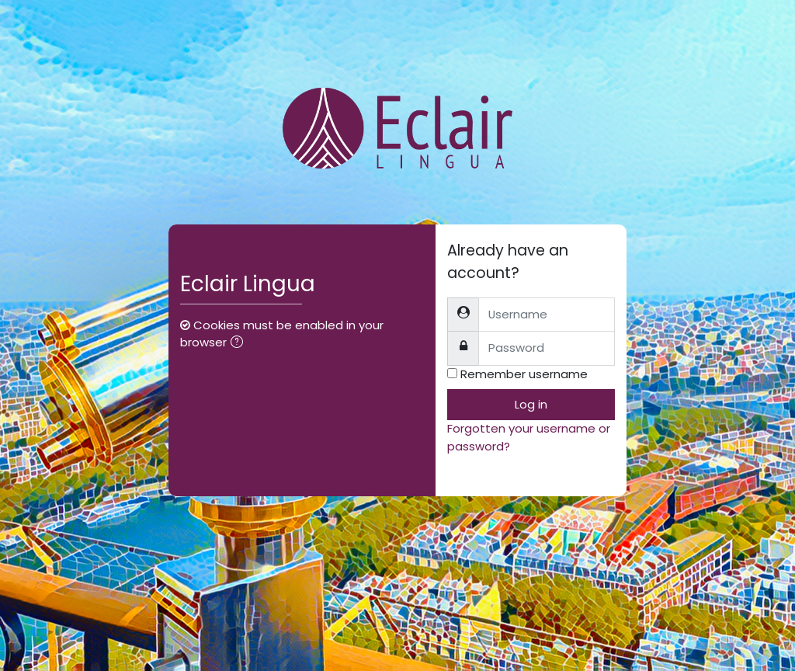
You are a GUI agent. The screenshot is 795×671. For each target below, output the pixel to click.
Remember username (524, 374)
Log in (531, 404)
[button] (240, 343)
